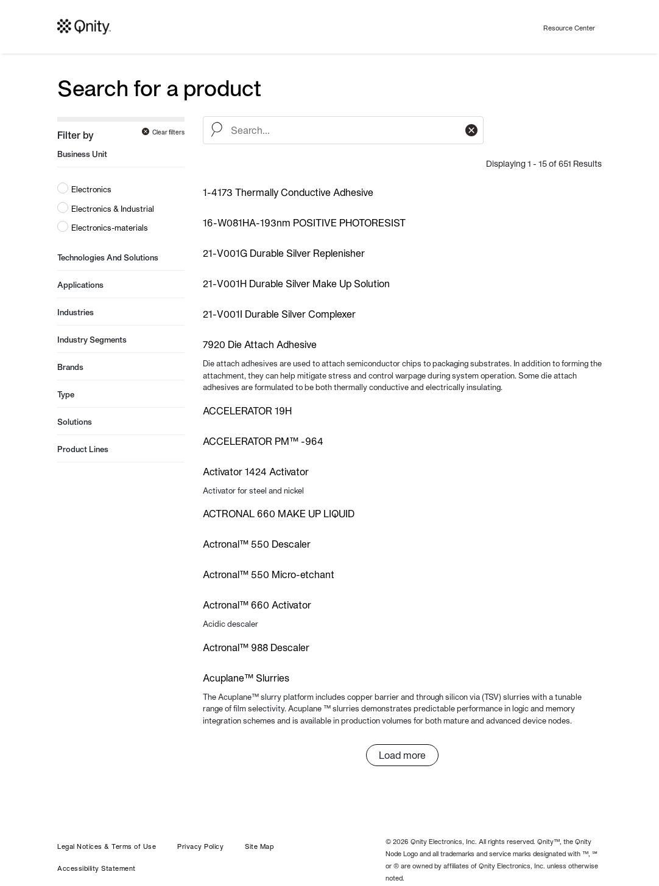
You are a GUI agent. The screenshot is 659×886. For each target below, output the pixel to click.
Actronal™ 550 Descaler (257, 544)
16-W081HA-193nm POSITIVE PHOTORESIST (304, 222)
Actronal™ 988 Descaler (256, 647)
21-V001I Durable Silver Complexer (279, 314)
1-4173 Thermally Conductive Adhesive (288, 192)
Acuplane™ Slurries (246, 677)
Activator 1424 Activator (256, 471)
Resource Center (569, 28)
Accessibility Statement (96, 868)
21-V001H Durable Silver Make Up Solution (296, 283)
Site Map (259, 846)
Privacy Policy (200, 846)
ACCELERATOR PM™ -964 (263, 441)
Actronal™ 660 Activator (257, 604)
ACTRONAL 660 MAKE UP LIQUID (278, 513)
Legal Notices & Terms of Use (106, 846)
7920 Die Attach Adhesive (260, 344)
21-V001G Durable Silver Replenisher (284, 253)
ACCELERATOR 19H (247, 410)
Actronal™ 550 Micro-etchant (268, 574)
